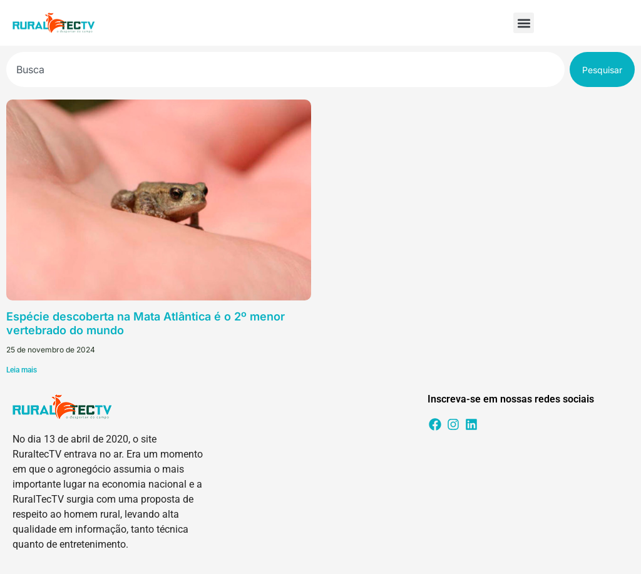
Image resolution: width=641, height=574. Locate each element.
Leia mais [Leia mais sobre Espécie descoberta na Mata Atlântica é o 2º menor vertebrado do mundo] (21, 370)
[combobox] (285, 69)
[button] (523, 23)
